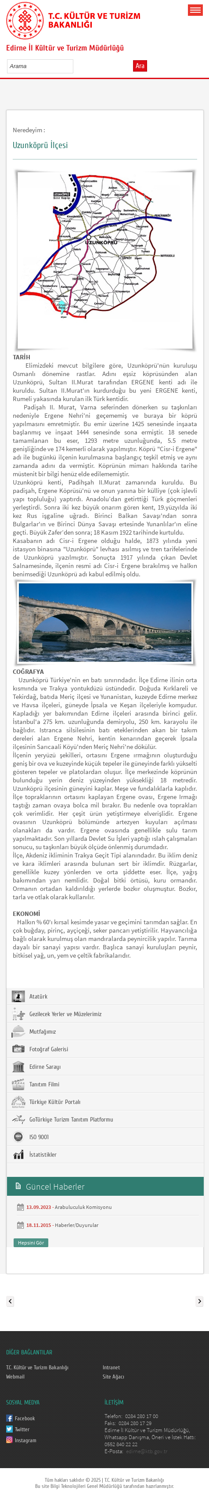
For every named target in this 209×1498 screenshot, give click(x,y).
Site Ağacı (113, 1377)
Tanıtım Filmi (35, 1084)
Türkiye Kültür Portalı (45, 1102)
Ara (140, 66)
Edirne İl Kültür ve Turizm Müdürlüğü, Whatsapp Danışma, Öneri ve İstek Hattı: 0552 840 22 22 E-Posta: (150, 1440)
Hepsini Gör (31, 1242)
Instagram (25, 1440)
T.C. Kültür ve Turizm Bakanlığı (37, 1367)
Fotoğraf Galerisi (39, 1049)
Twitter (22, 1429)
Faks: (110, 1423)
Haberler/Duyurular (76, 1225)
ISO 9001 (30, 1137)
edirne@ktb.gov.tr (146, 1451)
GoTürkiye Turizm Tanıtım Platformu (62, 1119)
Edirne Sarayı (36, 1066)
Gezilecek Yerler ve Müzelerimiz (56, 1014)
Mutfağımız (33, 1031)
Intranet (111, 1367)
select (75, 66)
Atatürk (29, 996)
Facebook (25, 1418)
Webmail (15, 1377)
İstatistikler (34, 1154)
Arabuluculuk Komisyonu (83, 1207)
